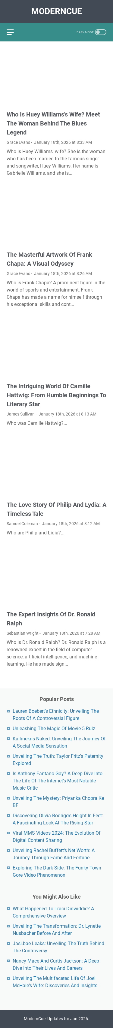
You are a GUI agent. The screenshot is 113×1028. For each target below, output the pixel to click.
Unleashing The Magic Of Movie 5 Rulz (54, 728)
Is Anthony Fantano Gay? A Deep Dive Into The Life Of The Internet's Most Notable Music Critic (57, 781)
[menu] (14, 32)
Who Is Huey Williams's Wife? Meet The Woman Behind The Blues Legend (53, 123)
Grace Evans (18, 142)
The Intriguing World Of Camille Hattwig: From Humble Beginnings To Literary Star (56, 395)
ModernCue (56, 11)
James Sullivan (21, 414)
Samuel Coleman (22, 523)
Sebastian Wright (23, 633)
